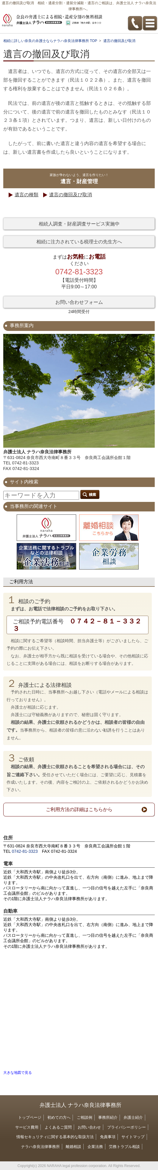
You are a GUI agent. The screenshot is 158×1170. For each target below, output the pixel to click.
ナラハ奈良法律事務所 (40, 1146)
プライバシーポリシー (126, 1127)
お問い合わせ (89, 1127)
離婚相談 (73, 1146)
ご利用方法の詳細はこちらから (79, 809)
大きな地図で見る (17, 1073)
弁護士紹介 (133, 1117)
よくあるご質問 (58, 1127)
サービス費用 (26, 1127)
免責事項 (107, 1137)
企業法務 (95, 1146)
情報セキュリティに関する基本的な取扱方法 (55, 1137)
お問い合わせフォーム (79, 302)
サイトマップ (133, 1137)
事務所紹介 (108, 1117)
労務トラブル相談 (124, 1146)
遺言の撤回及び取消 (70, 194)
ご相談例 (84, 1117)
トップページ (29, 1117)
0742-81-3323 (25, 851)
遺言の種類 (26, 194)
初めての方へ (59, 1117)
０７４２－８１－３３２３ (77, 624)
